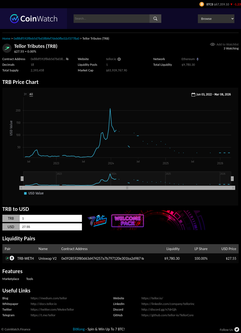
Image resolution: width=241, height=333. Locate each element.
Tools (29, 279)
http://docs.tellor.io (44, 304)
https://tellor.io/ (152, 298)
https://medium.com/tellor (49, 298)
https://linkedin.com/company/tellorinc (168, 304)
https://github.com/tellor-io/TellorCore (167, 315)
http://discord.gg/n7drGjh (158, 310)
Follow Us (226, 330)
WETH (29, 258)
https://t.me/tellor (43, 315)
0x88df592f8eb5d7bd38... (48, 59)
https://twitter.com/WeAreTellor (52, 310)
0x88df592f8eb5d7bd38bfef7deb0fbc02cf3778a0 (46, 39)
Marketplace (10, 279)
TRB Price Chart (20, 81)
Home (6, 39)
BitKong (79, 329)
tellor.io (111, 59)
